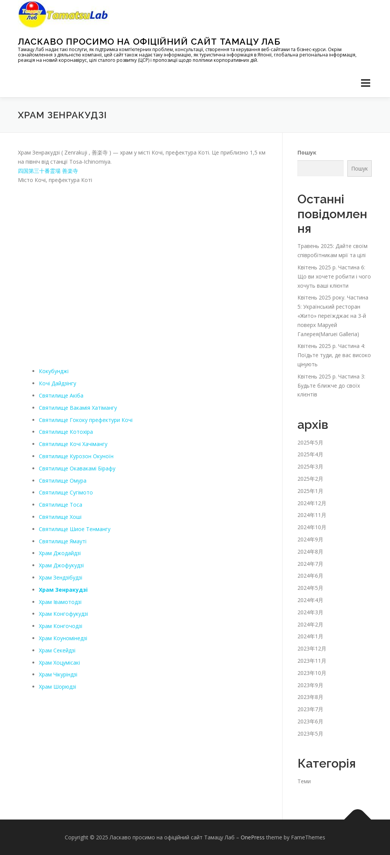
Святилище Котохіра (66, 431)
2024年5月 (310, 587)
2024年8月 (310, 551)
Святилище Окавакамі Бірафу (77, 468)
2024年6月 (310, 575)
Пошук (306, 152)
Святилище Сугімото (66, 492)
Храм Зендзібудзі (60, 577)
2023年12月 (311, 648)
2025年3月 (310, 466)
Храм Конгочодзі (60, 626)
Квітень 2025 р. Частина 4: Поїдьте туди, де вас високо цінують (334, 355)
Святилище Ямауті (62, 541)
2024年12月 (311, 503)
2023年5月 (310, 733)
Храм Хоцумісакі (59, 662)
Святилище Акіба (61, 395)
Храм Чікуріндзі (58, 674)
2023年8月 (310, 696)
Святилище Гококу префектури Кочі (86, 419)
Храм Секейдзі (57, 650)
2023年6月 (310, 721)
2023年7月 (310, 709)
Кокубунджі (54, 371)
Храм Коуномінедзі (63, 638)
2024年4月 (310, 600)
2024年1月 (310, 636)
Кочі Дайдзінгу (57, 383)
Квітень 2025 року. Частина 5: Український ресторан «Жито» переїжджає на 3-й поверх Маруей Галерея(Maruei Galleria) (332, 315)
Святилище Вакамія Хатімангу (78, 407)
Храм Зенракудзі (63, 589)
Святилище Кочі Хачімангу (73, 444)
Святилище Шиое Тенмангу (74, 529)
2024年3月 (310, 612)
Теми (304, 781)
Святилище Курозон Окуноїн (76, 456)
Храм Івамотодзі (60, 601)
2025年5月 (310, 442)
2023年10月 (311, 672)
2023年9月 (310, 684)
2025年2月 (310, 478)
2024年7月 (310, 563)
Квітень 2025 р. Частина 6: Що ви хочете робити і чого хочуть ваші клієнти (334, 276)
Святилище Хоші (60, 516)
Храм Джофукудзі (61, 565)
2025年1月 (310, 490)
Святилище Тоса (60, 504)
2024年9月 (310, 539)
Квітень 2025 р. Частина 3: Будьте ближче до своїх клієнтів (331, 385)
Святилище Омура (62, 480)
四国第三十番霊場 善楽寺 (48, 170)
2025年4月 (310, 454)
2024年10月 (311, 527)
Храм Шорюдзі (57, 686)
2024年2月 (310, 624)
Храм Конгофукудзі (63, 613)
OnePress (253, 837)
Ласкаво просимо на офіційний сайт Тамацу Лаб (149, 41)
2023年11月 (311, 660)
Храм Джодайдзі (60, 553)
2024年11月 (311, 514)
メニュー (365, 83)
